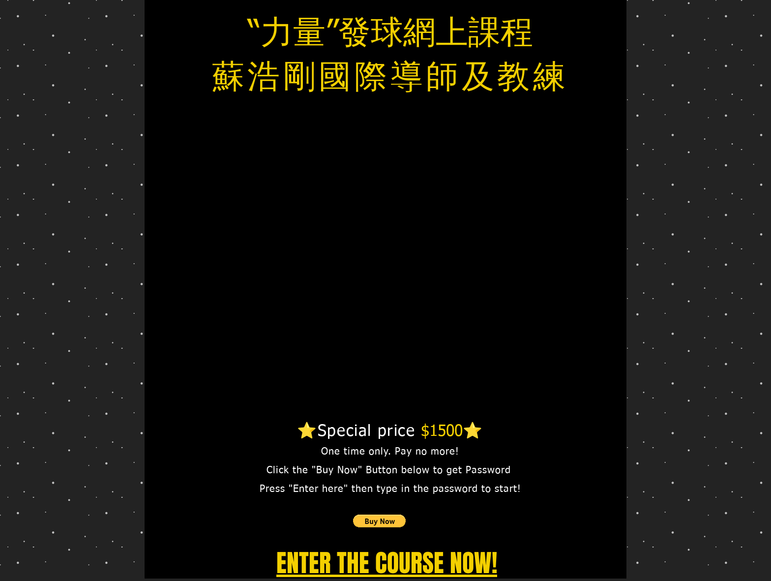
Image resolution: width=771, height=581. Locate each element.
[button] (379, 521)
